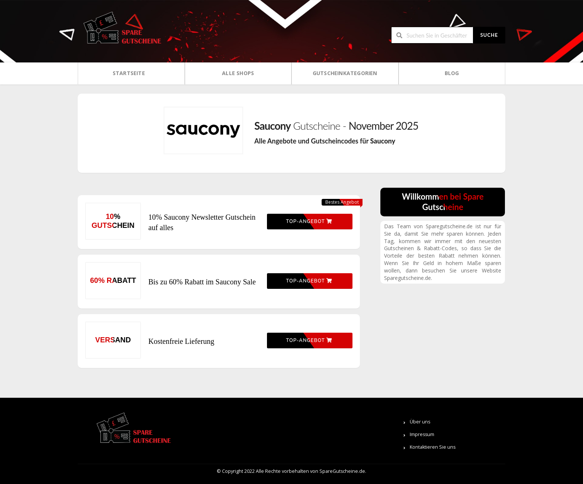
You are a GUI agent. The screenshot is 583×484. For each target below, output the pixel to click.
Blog (452, 73)
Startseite (129, 73)
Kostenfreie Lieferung (181, 341)
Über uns (420, 422)
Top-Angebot (309, 221)
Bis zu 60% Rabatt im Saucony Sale (202, 282)
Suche (489, 35)
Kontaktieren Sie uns (432, 447)
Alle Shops (238, 73)
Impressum (422, 434)
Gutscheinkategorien (345, 73)
